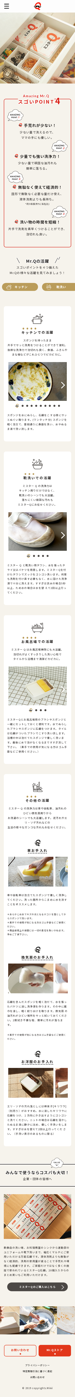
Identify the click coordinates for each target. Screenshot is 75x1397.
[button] (17, 406)
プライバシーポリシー (37, 1365)
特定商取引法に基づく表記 (37, 1371)
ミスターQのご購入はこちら (37, 1287)
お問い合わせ (20, 1350)
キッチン (21, 287)
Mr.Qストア (55, 1350)
